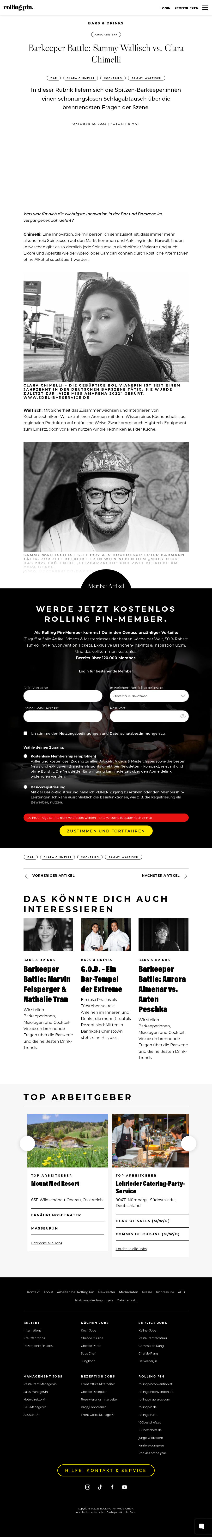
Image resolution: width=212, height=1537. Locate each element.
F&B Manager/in (35, 1407)
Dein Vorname (63, 693)
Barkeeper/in (148, 1361)
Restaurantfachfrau (153, 1338)
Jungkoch (88, 1361)
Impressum (165, 1292)
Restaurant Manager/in (40, 1384)
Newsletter (106, 1292)
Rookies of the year (152, 1453)
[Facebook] (112, 1487)
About (48, 1292)
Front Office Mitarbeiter (98, 1384)
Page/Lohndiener (93, 1407)
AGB (181, 1292)
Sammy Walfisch (147, 78)
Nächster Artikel (165, 876)
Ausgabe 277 (106, 34)
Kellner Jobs (147, 1330)
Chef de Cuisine (92, 1338)
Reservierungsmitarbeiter (99, 1399)
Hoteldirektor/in (35, 1399)
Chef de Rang (148, 1353)
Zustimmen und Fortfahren (106, 830)
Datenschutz (127, 1300)
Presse (147, 1292)
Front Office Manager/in (98, 1415)
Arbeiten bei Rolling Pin (75, 1292)
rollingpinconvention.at (155, 1384)
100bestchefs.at (150, 1422)
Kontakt (33, 1292)
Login (165, 8)
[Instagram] (87, 1487)
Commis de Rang (151, 1346)
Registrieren (187, 8)
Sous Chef (88, 1353)
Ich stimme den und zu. (94, 733)
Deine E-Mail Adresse (63, 714)
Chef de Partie (91, 1346)
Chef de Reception (94, 1392)
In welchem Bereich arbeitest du (149, 693)
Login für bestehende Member (106, 671)
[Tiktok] (100, 1487)
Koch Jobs (88, 1330)
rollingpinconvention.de (156, 1392)
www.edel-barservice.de (57, 397)
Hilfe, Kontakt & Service (106, 1470)
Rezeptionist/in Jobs (38, 1346)
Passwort (149, 714)
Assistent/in (32, 1415)
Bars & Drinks (106, 23)
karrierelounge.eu (151, 1445)
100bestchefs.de (150, 1430)
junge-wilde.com (151, 1438)
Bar (53, 78)
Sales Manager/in (36, 1392)
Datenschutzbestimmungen (135, 733)
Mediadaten (128, 1292)
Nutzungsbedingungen (80, 733)
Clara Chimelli (80, 78)
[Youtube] (124, 1487)
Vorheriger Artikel (49, 876)
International (33, 1330)
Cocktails (113, 78)
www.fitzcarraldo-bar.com (60, 571)
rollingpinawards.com (154, 1399)
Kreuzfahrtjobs (34, 1338)
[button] (27, 1143)
